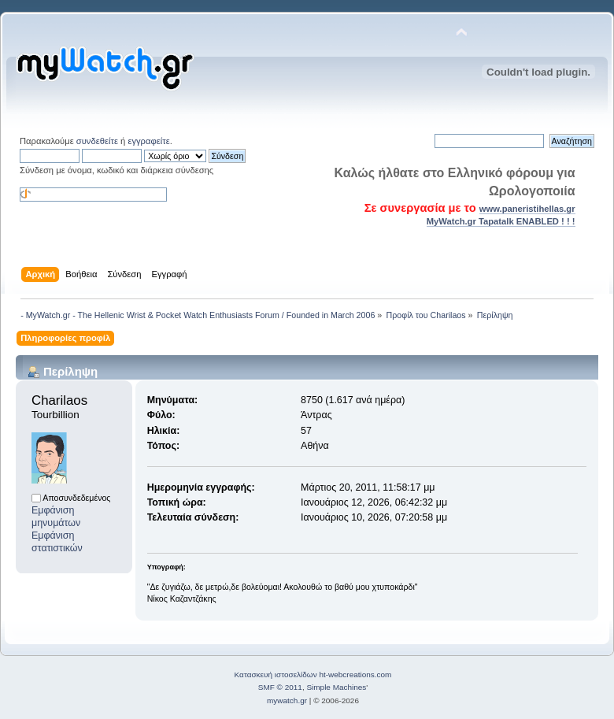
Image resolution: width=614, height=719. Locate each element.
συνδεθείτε (97, 141)
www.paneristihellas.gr (527, 208)
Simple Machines (336, 687)
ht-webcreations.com (355, 674)
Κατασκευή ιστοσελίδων (276, 674)
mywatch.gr (287, 700)
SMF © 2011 (280, 687)
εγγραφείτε (148, 141)
